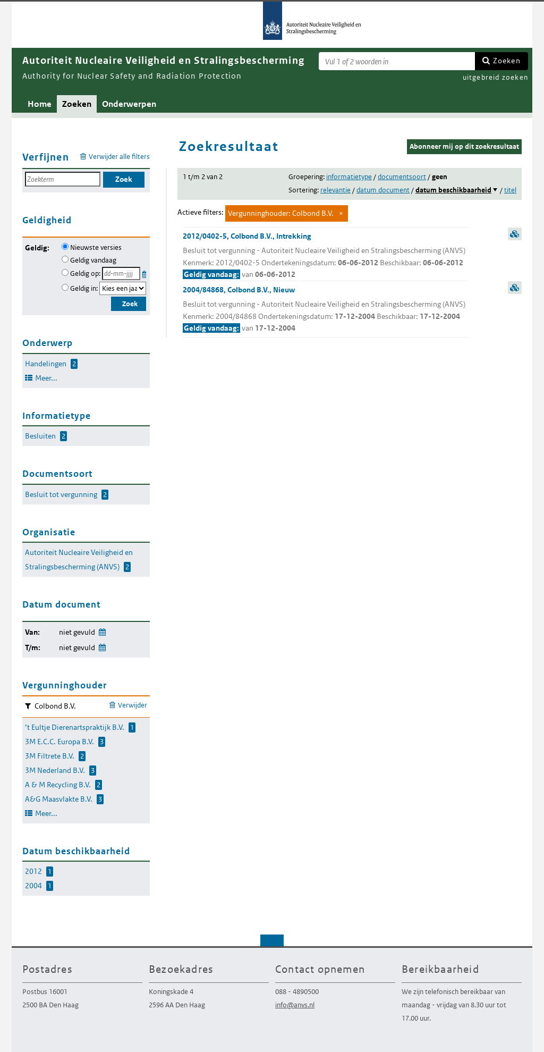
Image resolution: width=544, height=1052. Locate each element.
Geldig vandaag (93, 260)
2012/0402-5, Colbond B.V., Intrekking (326, 256)
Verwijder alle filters (119, 156)
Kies (145, 272)
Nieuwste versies (96, 247)
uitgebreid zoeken (495, 77)
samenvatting (515, 234)
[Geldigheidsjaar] (122, 288)
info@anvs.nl (294, 1004)
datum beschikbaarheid (453, 190)
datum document (383, 190)
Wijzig (102, 630)
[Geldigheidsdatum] (121, 273)
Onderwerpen (129, 104)
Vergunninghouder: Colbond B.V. (281, 213)
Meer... (46, 378)
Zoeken (507, 60)
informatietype (349, 176)
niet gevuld (77, 632)
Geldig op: (85, 273)
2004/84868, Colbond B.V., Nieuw (326, 309)
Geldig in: (84, 288)
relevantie (335, 190)
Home (40, 104)
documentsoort (402, 176)
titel (510, 190)
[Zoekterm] (397, 61)
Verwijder (132, 705)
